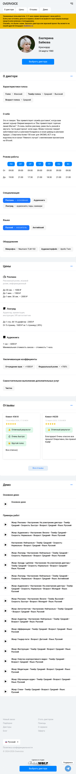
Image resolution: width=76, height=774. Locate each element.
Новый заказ (9, 719)
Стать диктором (45, 719)
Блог (5, 731)
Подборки (7, 723)
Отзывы (33, 9)
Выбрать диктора (38, 61)
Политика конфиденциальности (18, 747)
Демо (45, 9)
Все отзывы (38, 468)
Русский (10, 742)
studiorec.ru (28, 26)
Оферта (41, 731)
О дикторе (9, 9)
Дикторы (7, 727)
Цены (21, 9)
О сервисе (42, 727)
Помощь (42, 723)
